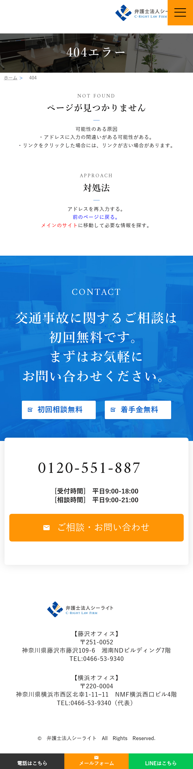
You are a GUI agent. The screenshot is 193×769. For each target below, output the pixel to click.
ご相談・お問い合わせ (96, 528)
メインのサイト (59, 226)
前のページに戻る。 (96, 217)
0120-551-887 (89, 469)
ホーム (10, 77)
